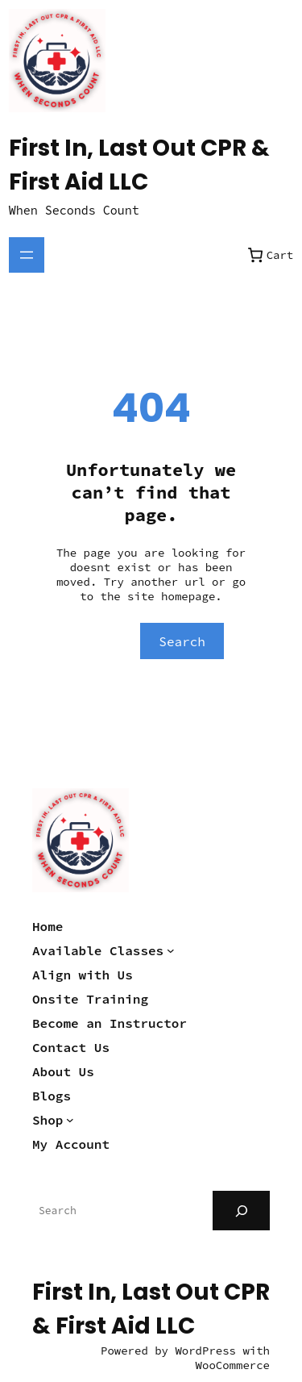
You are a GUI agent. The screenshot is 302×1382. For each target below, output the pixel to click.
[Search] (241, 1210)
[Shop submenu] (70, 1120)
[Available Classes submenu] (171, 950)
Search (182, 641)
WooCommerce (233, 1365)
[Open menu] (26, 255)
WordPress (205, 1350)
